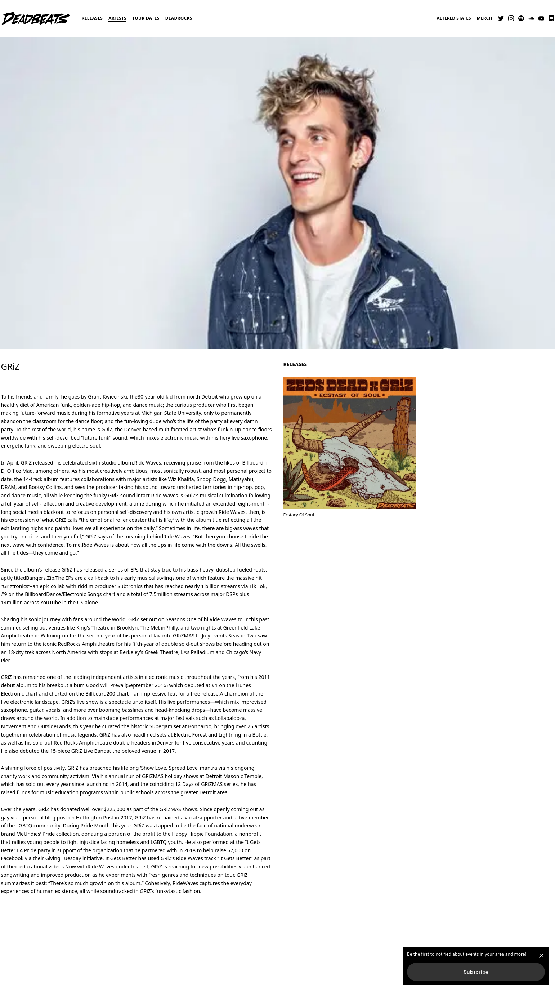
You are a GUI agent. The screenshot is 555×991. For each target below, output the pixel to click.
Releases (92, 18)
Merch (484, 18)
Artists (117, 18)
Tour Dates (146, 18)
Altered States (454, 18)
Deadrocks (178, 18)
